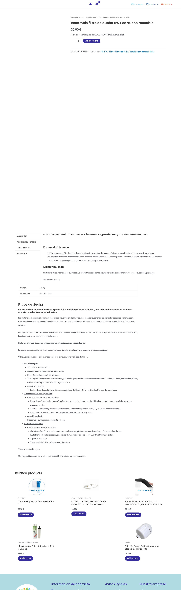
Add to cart (91, 40)
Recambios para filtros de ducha (141, 52)
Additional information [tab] (26, 242)
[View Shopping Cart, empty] (96, 4)
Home (73, 17)
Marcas (80, 17)
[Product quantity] (78, 41)
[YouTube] (166, 4)
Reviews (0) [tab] (22, 253)
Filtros (112, 52)
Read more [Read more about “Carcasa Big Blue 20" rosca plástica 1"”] (25, 515)
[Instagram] (137, 4)
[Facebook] (152, 4)
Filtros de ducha (121, 52)
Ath (86, 17)
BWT (106, 52)
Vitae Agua (14, 4)
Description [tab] (22, 236)
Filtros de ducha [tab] (23, 247)
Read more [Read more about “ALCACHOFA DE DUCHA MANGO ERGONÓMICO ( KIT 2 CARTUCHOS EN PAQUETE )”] (91, 515)
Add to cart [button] (56, 517)
